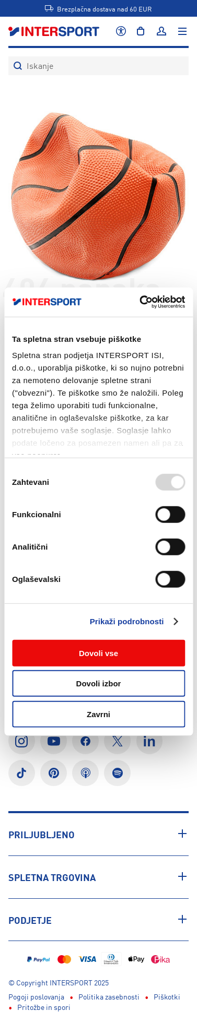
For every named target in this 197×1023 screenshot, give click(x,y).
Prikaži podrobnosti (127, 621)
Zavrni (98, 713)
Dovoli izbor (98, 683)
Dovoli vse (98, 652)
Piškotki (167, 996)
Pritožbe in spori (44, 1007)
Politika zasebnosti (109, 996)
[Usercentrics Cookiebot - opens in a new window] (140, 302)
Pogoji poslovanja (36, 996)
